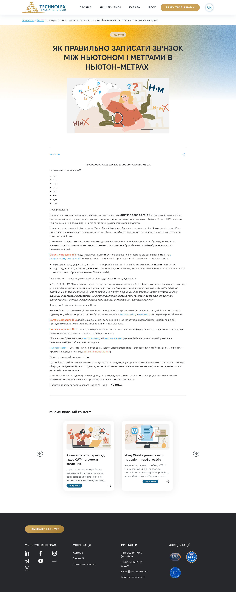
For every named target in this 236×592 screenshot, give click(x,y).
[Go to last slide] (40, 454)
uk (209, 7)
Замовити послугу (44, 529)
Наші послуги (110, 7)
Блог (152, 7)
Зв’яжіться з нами (180, 7)
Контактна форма (84, 564)
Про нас (85, 7)
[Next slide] (196, 454)
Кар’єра (134, 7)
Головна (28, 20)
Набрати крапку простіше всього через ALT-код (78, 384)
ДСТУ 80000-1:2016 (63, 284)
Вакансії (78, 558)
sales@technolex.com (135, 571)
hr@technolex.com (133, 577)
